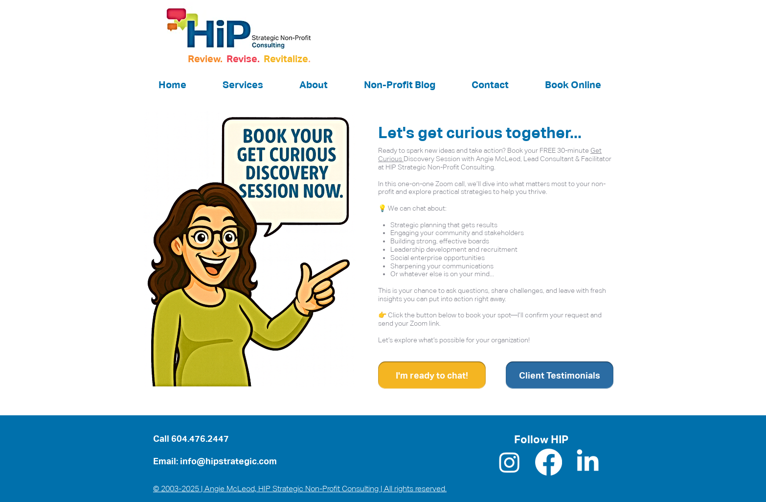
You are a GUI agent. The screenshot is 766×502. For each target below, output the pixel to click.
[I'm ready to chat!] (432, 375)
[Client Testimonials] (559, 375)
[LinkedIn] (587, 462)
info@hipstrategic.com (228, 461)
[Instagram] (509, 462)
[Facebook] (548, 462)
